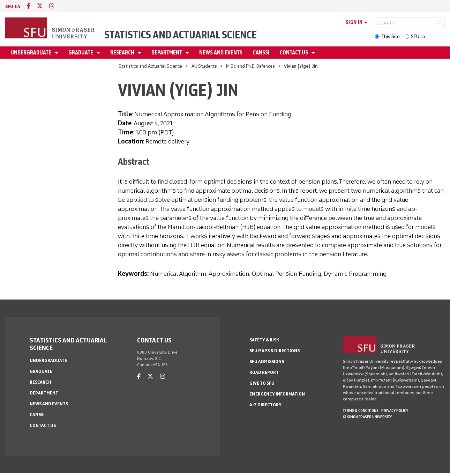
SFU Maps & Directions (274, 351)
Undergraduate (31, 52)
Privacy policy (394, 410)
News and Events (220, 52)
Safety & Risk (264, 340)
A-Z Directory (265, 405)
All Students (204, 66)
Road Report (264, 372)
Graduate (81, 52)
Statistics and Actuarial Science (180, 34)
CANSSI (261, 52)
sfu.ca (12, 6)
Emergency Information (277, 394)
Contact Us (294, 52)
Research (122, 52)
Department (167, 52)
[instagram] (51, 6)
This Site (390, 36)
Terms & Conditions (360, 410)
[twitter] (40, 6)
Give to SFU (262, 383)
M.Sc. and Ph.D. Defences (250, 66)
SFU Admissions (266, 361)
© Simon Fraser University (367, 416)
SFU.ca (418, 36)
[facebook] (28, 6)
